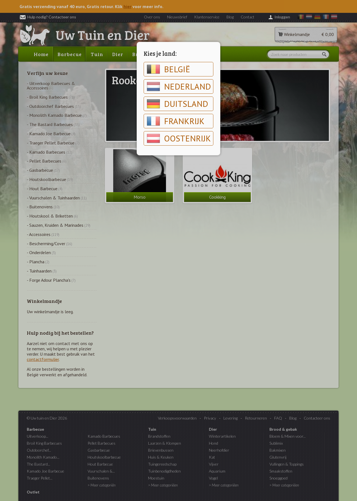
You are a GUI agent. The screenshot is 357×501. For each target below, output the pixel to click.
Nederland (179, 86)
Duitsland (177, 103)
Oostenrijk (179, 138)
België (168, 69)
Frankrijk (175, 121)
